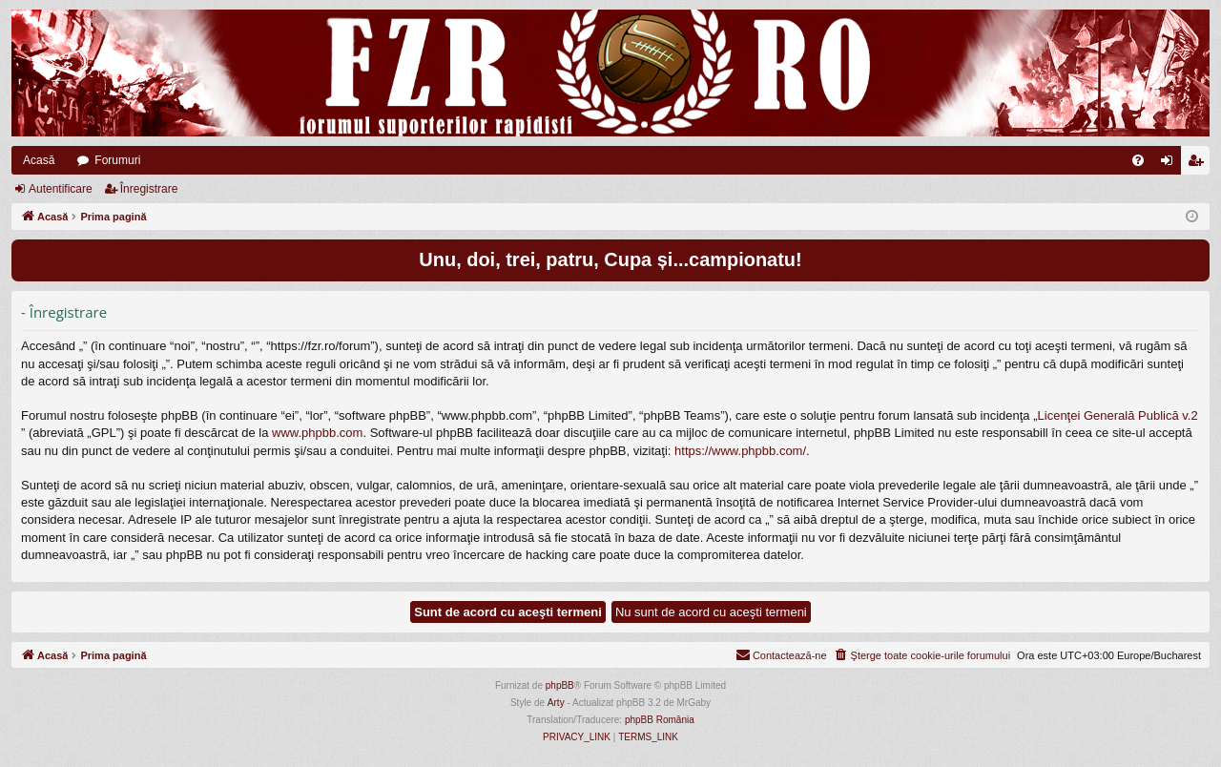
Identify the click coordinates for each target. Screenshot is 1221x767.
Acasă (38, 160)
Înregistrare (149, 189)
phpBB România (659, 720)
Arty (556, 702)
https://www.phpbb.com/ (740, 451)
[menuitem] (1138, 160)
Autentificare (61, 189)
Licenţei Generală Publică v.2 (1118, 415)
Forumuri (117, 160)
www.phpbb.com (317, 432)
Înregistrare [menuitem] (1200, 164)
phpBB (560, 685)
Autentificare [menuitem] (1171, 164)
